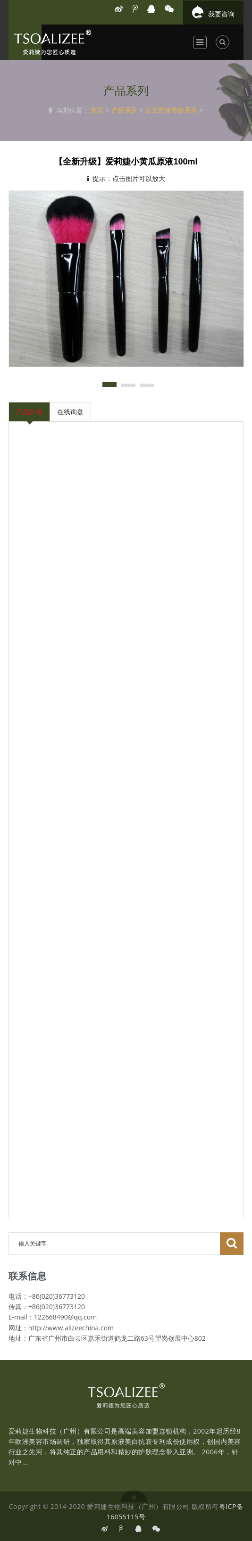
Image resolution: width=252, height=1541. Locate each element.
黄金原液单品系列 (171, 110)
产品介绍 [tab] (29, 411)
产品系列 (124, 110)
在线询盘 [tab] (70, 411)
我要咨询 (213, 11)
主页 (97, 110)
